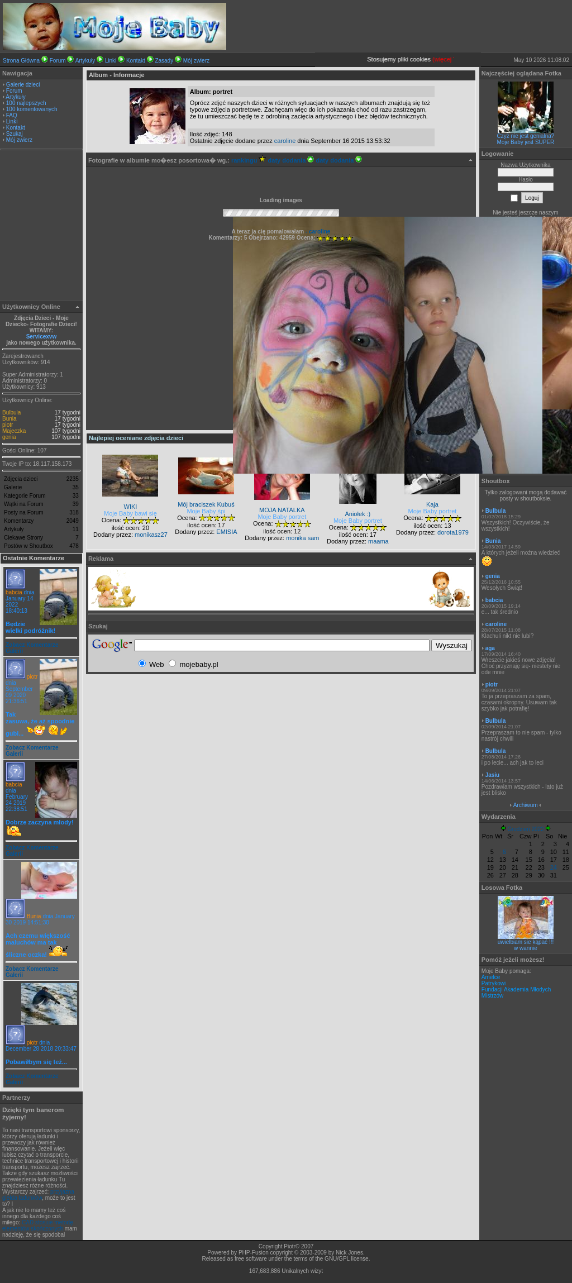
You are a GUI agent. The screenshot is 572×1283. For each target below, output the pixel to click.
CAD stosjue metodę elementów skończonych (37, 1225)
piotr (7, 425)
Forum (58, 61)
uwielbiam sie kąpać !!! (526, 942)
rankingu (248, 160)
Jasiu (492, 775)
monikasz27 (151, 534)
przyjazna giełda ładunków (38, 1195)
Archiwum (525, 805)
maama (378, 541)
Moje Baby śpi (206, 511)
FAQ (11, 115)
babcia (14, 592)
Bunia (9, 419)
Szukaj (14, 134)
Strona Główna (21, 61)
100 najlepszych (26, 103)
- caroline (317, 231)
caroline (285, 140)
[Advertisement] (41, 227)
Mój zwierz (196, 61)
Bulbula (11, 412)
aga (490, 648)
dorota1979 (453, 532)
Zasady (164, 61)
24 (553, 867)
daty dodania (291, 160)
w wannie (525, 948)
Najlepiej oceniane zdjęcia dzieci (136, 438)
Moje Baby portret (282, 516)
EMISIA (226, 531)
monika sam (302, 538)
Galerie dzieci (23, 85)
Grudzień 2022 (525, 829)
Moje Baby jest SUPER (526, 142)
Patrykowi (494, 983)
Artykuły (85, 61)
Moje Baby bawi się (130, 513)
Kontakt (135, 61)
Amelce (491, 977)
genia (9, 437)
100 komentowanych (32, 109)
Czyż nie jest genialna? (526, 136)
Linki (111, 61)
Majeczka (14, 431)
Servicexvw (41, 336)
